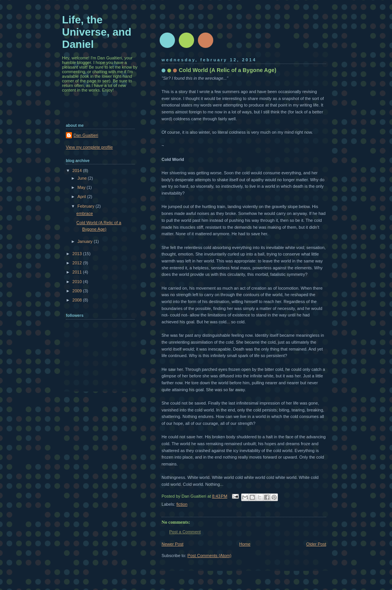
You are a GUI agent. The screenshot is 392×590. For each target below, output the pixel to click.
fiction (182, 504)
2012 (77, 263)
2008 (77, 300)
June (82, 178)
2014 (77, 170)
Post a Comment (185, 531)
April (82, 196)
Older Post (316, 544)
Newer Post (172, 544)
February (86, 206)
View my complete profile (89, 147)
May (82, 187)
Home (244, 544)
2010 (77, 281)
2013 (77, 253)
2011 (77, 272)
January (85, 241)
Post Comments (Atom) (210, 555)
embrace (85, 213)
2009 (77, 290)
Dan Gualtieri (86, 135)
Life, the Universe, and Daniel (96, 32)
